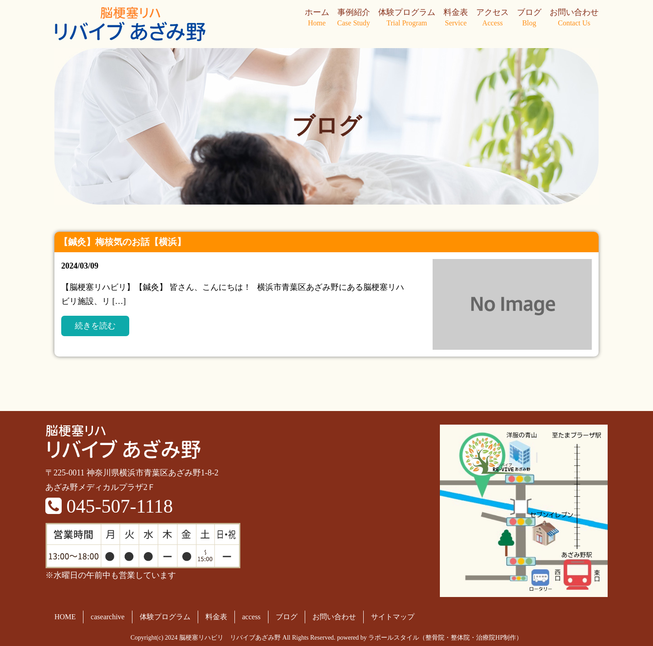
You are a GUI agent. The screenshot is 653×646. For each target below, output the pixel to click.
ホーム (317, 18)
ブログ (529, 18)
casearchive (108, 617)
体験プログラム (406, 18)
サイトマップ (392, 617)
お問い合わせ (574, 18)
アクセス (492, 18)
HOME (65, 617)
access (251, 617)
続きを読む (95, 325)
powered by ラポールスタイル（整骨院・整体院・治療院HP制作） (429, 637)
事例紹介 (353, 18)
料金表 (455, 18)
